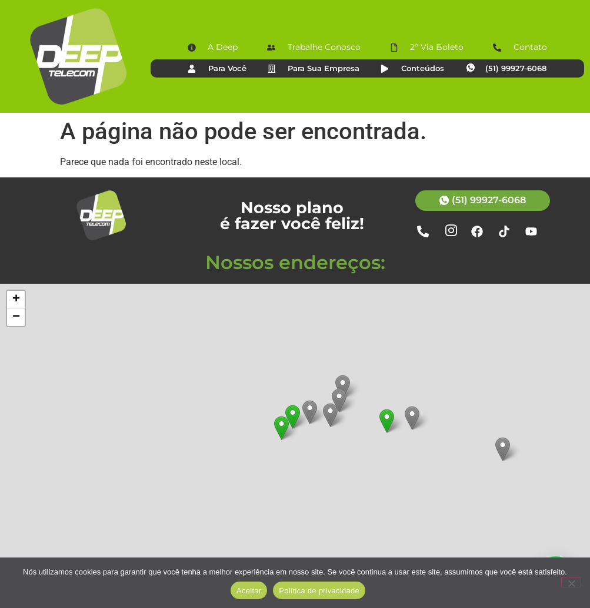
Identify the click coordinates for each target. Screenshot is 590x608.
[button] (386, 421)
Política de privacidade (319, 590)
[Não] (571, 582)
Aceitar (248, 590)
